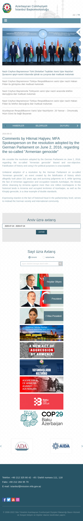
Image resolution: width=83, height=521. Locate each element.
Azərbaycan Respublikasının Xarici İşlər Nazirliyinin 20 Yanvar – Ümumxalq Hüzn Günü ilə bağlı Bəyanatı (40, 112)
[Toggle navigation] (5, 20)
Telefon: (32, 477)
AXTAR (41, 232)
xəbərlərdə (49, 257)
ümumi (34, 257)
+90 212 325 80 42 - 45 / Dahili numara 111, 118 (37, 477)
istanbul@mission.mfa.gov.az (25, 486)
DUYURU (64, 125)
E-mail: (21, 486)
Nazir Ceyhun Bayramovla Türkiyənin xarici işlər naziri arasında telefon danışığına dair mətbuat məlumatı (37, 92)
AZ (74, 15)
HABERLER (18, 125)
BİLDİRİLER (41, 125)
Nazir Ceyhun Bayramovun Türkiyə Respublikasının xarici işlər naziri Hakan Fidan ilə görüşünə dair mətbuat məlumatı (39, 82)
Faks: (15, 482)
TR (78, 15)
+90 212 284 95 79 (18, 482)
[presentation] (5, 125)
